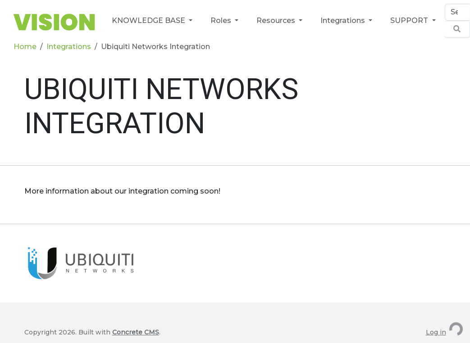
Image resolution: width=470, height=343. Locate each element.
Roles (221, 20)
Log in (436, 332)
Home (25, 46)
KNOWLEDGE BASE (149, 20)
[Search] (457, 12)
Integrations (343, 20)
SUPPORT (410, 20)
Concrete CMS (135, 332)
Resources (276, 20)
